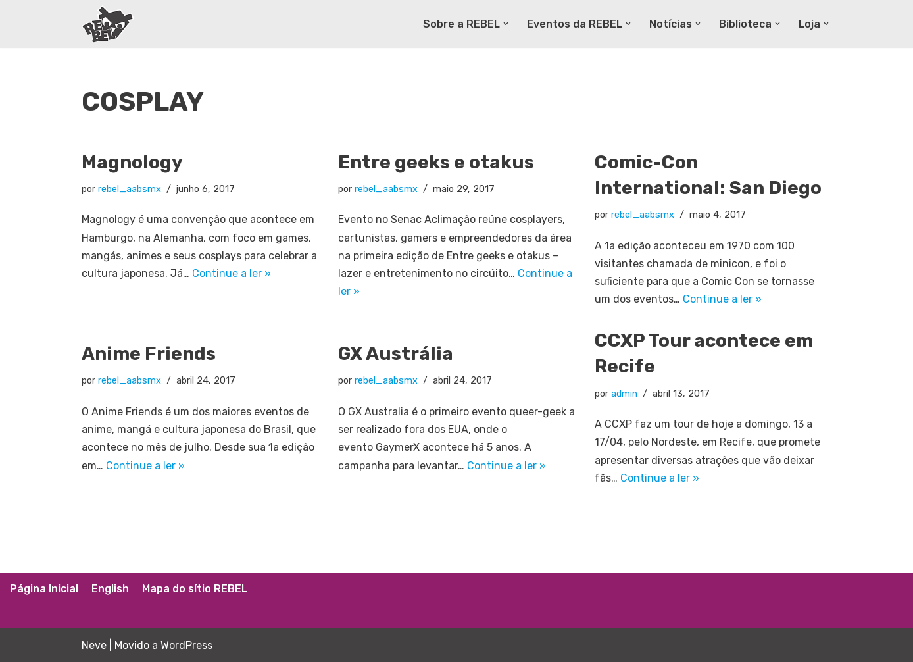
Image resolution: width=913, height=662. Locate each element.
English (110, 588)
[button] (505, 23)
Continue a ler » (231, 273)
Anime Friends (149, 354)
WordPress (186, 645)
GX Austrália (395, 354)
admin (624, 393)
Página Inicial (44, 588)
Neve (94, 645)
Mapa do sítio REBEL (194, 588)
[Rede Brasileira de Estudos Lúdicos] (108, 24)
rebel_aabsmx (129, 189)
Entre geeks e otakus (436, 162)
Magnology (132, 162)
